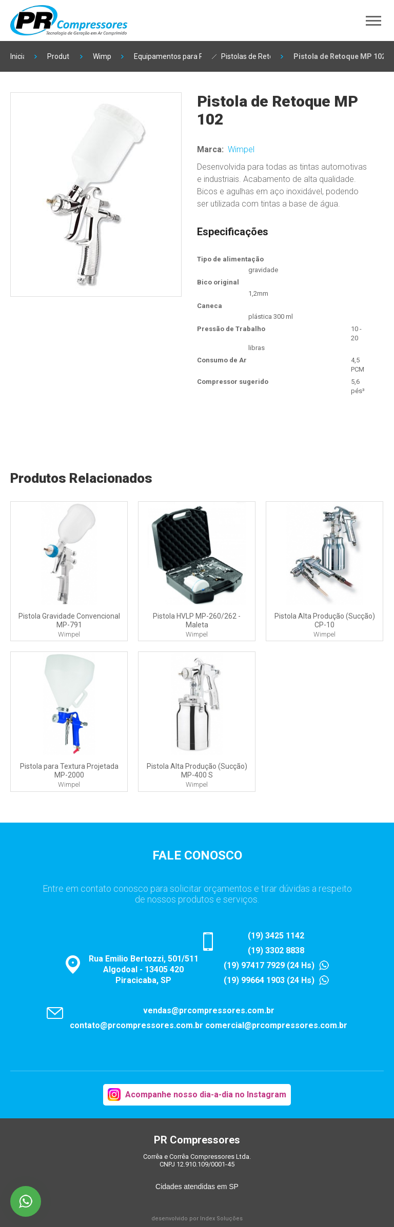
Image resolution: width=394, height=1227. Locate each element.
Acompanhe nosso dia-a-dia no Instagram (205, 1094)
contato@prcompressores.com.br (136, 1025)
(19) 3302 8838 (276, 950)
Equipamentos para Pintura (167, 56)
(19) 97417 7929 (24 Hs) (269, 965)
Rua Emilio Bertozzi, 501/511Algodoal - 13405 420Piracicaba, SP (144, 969)
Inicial (17, 56)
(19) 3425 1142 (276, 935)
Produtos (58, 56)
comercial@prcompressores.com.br (276, 1025)
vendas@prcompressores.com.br (208, 1010)
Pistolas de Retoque (245, 56)
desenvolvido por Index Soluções (197, 1218)
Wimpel (102, 56)
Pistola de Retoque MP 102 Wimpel (338, 56)
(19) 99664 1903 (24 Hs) (269, 980)
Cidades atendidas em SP (197, 1186)
